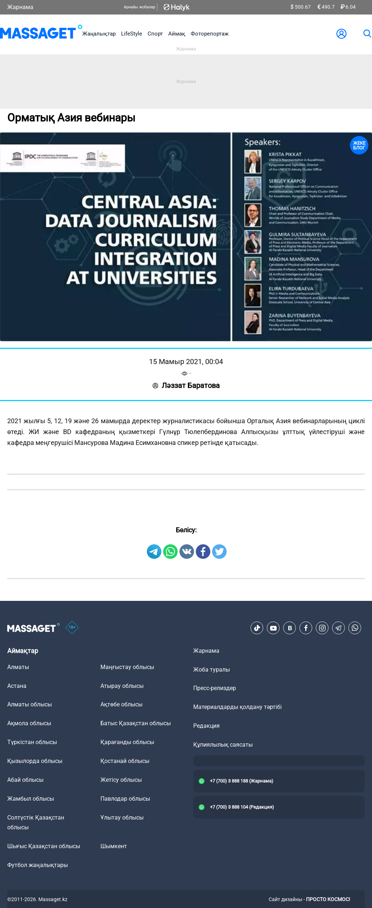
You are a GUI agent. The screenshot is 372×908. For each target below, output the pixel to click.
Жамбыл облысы (30, 798)
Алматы (18, 667)
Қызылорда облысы (34, 761)
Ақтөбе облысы (121, 704)
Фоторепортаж (209, 33)
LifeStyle (131, 33)
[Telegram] (338, 628)
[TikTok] (257, 628)
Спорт (155, 33)
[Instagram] (322, 628)
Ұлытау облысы (122, 817)
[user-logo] (341, 34)
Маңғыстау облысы (127, 667)
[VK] (289, 628)
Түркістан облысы (32, 742)
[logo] (41, 34)
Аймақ (176, 33)
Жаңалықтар (99, 33)
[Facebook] (306, 628)
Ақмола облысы (29, 723)
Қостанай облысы (124, 761)
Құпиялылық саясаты (223, 744)
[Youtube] (273, 628)
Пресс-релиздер (214, 688)
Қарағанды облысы (127, 742)
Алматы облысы (29, 704)
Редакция (206, 725)
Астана (16, 685)
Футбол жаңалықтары (37, 865)
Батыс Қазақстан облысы (135, 723)
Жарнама (20, 7)
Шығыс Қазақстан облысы (43, 846)
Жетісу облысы (121, 779)
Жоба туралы (211, 669)
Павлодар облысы (125, 798)
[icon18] (72, 628)
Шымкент (113, 846)
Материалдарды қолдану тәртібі (237, 706)
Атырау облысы (122, 685)
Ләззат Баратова (186, 385)
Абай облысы (25, 779)
